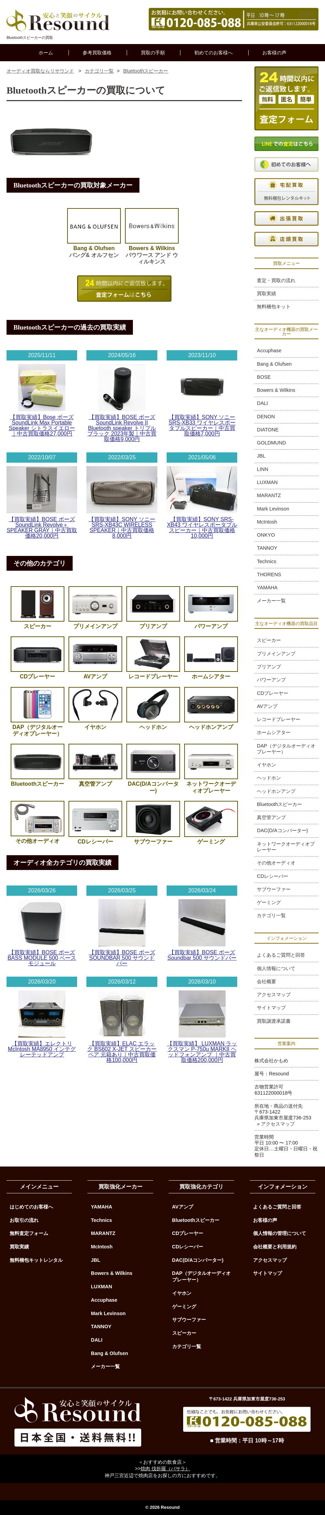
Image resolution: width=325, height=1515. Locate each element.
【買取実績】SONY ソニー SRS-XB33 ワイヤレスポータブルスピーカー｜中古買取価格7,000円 (202, 425)
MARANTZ (269, 495)
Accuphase (269, 350)
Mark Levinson (273, 509)
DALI (262, 403)
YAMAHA (267, 587)
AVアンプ (267, 706)
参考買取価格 (97, 52)
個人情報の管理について (279, 1233)
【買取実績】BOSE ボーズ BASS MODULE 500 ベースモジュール (42, 957)
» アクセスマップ (276, 1124)
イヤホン (266, 764)
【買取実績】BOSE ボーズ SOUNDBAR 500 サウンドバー (122, 957)
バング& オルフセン (94, 248)
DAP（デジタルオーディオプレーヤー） (286, 748)
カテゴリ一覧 (271, 915)
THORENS (269, 574)
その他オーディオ (276, 863)
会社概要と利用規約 (274, 1246)
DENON (266, 416)
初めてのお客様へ (213, 52)
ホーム (46, 52)
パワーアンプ (271, 680)
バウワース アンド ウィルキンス (152, 252)
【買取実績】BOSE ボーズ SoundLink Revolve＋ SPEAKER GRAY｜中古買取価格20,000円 (42, 527)
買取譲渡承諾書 (274, 1021)
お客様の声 (274, 52)
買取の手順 (153, 52)
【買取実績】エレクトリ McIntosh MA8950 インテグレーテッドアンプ (42, 1049)
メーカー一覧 (271, 600)
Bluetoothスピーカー (279, 804)
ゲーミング (269, 902)
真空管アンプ (271, 817)
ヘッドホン (269, 778)
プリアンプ (269, 666)
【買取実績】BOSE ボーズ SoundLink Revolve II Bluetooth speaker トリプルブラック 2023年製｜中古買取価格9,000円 (121, 428)
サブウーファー (274, 889)
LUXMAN (267, 482)
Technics (266, 561)
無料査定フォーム (29, 1233)
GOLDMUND (271, 442)
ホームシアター (274, 732)
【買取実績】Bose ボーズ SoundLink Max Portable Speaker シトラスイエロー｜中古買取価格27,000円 (42, 425)
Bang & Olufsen (274, 364)
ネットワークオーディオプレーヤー (286, 846)
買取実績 (266, 293)
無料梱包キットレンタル (36, 1260)
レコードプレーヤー (278, 719)
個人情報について (276, 968)
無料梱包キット (274, 306)
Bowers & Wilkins (276, 390)
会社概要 (266, 981)
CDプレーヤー (272, 693)
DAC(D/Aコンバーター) (282, 830)
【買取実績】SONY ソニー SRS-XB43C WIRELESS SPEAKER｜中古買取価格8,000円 (121, 527)
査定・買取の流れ (276, 280)
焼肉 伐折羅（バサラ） (165, 1468)
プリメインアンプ (276, 653)
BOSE (264, 377)
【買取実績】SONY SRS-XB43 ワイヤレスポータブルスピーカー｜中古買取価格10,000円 (202, 527)
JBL (261, 456)
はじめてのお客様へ (31, 1207)
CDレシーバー (272, 876)
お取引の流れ (24, 1220)
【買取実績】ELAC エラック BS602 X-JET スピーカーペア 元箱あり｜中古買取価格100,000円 (122, 1052)
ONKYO (266, 535)
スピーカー (269, 640)
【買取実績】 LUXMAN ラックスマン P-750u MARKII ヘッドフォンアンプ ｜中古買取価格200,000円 (202, 1052)
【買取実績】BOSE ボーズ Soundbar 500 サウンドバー (202, 955)
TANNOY (267, 548)
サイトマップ (271, 1007)
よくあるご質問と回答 (281, 955)
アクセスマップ (274, 994)
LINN (262, 469)
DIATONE (268, 429)
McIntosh (267, 522)
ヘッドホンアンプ (276, 791)
